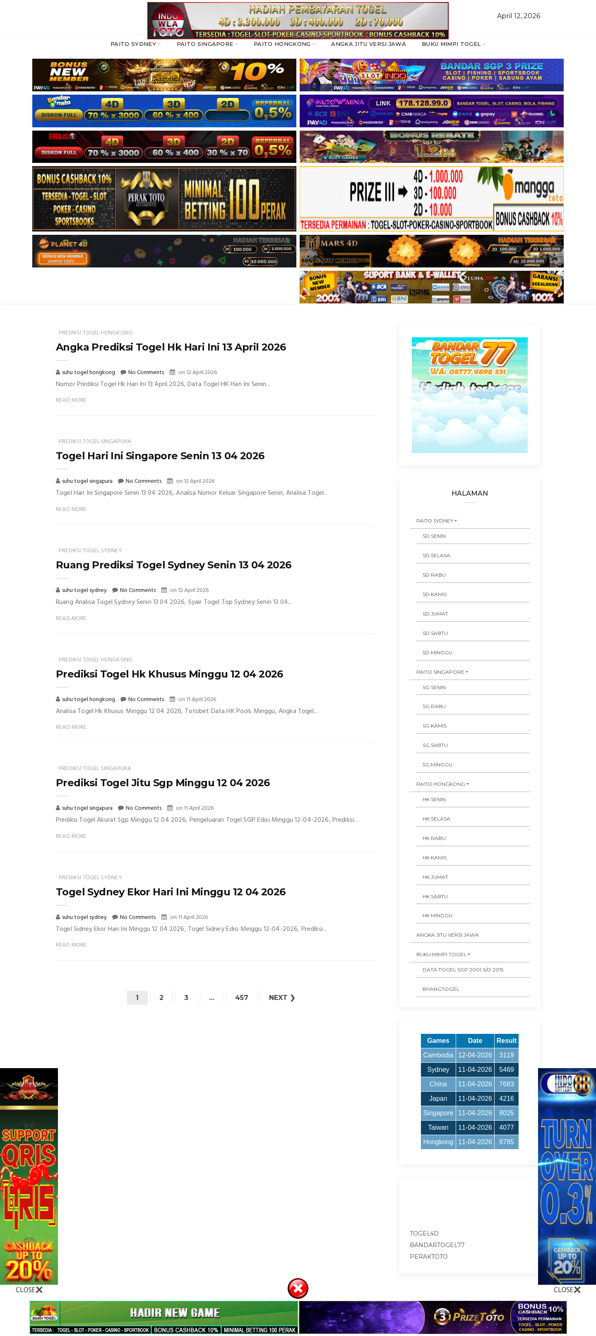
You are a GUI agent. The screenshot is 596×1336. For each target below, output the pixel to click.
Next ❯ (282, 998)
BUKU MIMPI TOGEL (451, 44)
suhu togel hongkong (89, 372)
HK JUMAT (435, 877)
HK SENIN (434, 799)
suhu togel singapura (88, 481)
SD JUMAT (435, 614)
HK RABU (434, 838)
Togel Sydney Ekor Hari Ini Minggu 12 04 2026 (171, 892)
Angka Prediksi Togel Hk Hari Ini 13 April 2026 (171, 347)
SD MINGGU (437, 652)
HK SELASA (436, 819)
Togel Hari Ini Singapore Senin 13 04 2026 (160, 456)
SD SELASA (436, 555)
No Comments (146, 372)
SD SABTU (435, 633)
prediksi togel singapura (95, 441)
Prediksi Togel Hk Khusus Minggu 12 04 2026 (169, 674)
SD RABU (434, 575)
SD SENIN (434, 536)
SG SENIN (434, 687)
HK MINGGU (437, 915)
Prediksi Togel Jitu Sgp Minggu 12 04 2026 (162, 783)
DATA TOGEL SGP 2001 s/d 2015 (463, 969)
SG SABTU (435, 745)
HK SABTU (435, 896)
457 (241, 998)
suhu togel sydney (85, 590)
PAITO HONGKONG (282, 44)
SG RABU (434, 706)
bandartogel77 (437, 1245)
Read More (71, 400)
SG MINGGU (437, 764)
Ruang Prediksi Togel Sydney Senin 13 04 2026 (173, 565)
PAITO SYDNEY (133, 44)
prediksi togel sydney (90, 551)
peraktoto (429, 1256)
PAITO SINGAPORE (205, 44)
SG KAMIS (435, 726)
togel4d (424, 1233)
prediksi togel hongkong (95, 333)
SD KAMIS (435, 594)
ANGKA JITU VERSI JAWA (368, 44)
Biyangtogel (441, 989)
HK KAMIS (435, 857)
